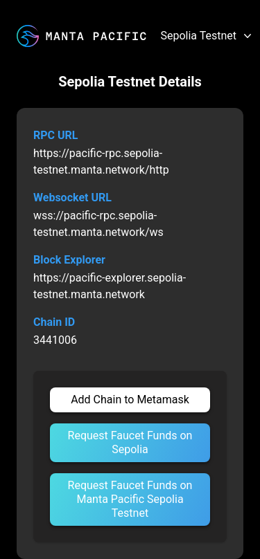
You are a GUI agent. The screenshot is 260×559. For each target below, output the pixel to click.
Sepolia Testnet (207, 36)
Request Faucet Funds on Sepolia (130, 442)
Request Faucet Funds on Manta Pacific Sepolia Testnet (130, 499)
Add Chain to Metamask (130, 399)
